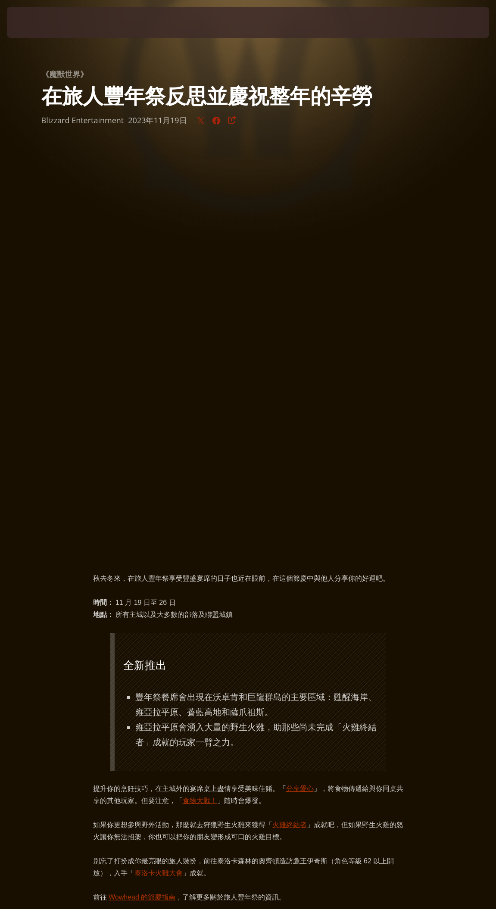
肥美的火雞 (351, 572)
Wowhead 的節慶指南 (142, 492)
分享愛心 (300, 384)
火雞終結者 (289, 420)
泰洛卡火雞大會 (158, 468)
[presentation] (33, 22)
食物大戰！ (200, 396)
